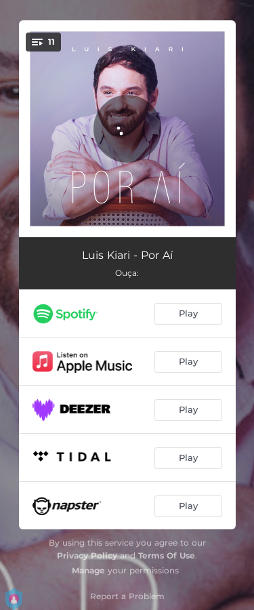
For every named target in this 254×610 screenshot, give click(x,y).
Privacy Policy (87, 555)
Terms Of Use (166, 555)
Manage (88, 570)
